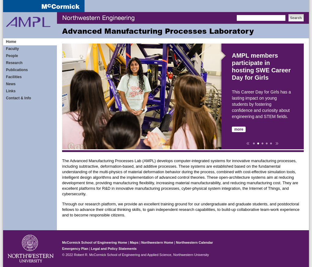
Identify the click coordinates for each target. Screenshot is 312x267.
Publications (17, 70)
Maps (134, 242)
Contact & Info (18, 98)
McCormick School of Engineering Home (94, 242)
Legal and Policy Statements (114, 248)
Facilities (14, 77)
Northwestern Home (157, 242)
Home (11, 42)
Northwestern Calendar (194, 242)
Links (11, 91)
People (12, 56)
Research (14, 63)
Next (277, 143)
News (11, 84)
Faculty (12, 49)
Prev (248, 143)
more (238, 129)
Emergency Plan (75, 248)
